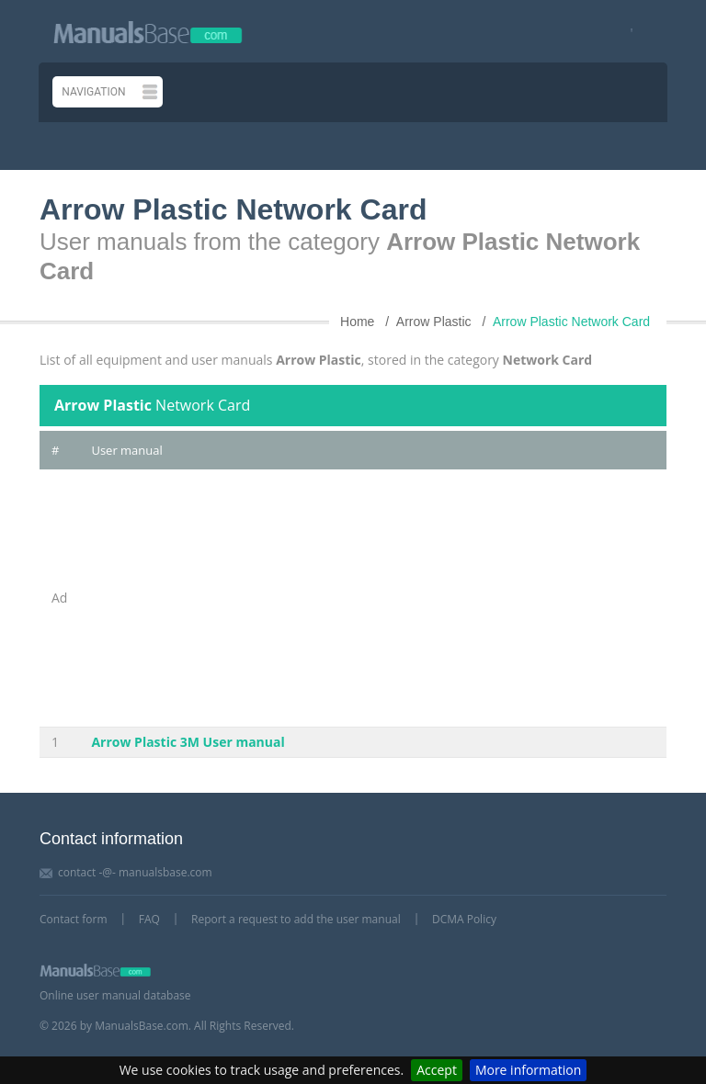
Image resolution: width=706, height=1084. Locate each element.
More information (528, 1069)
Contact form (74, 919)
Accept (436, 1069)
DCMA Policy (464, 919)
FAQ (149, 919)
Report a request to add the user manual (296, 919)
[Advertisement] (372, 598)
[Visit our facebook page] (625, 31)
